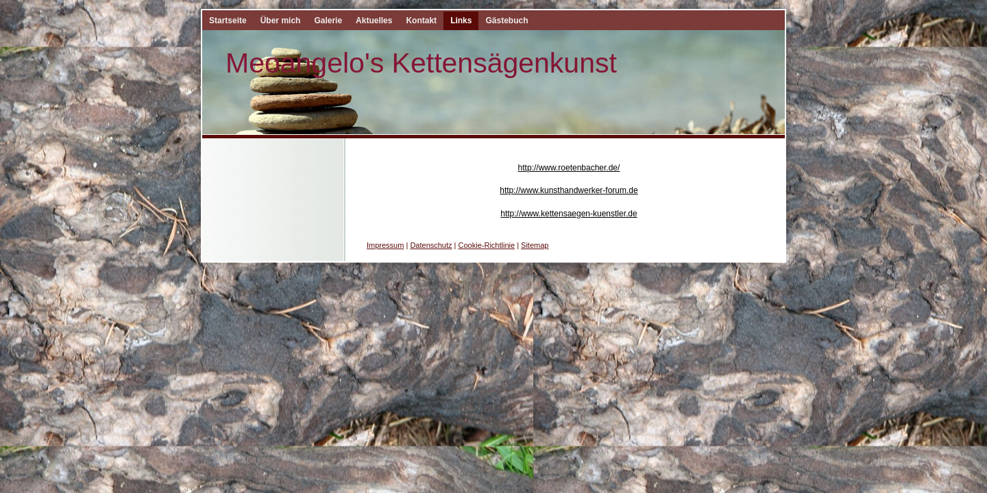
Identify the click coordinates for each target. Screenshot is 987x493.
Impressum (385, 245)
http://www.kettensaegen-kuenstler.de (568, 213)
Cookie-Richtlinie (487, 245)
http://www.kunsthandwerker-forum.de (568, 190)
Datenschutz (431, 245)
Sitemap (534, 245)
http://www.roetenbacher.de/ (569, 168)
